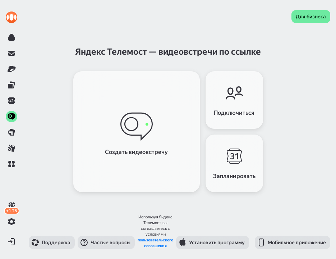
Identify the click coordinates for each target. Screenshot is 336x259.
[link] (11, 17)
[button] (11, 164)
